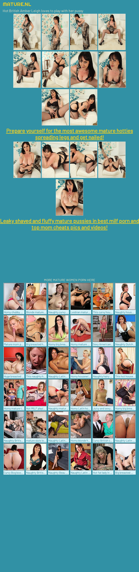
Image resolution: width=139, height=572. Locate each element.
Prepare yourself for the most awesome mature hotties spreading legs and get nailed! (69, 133)
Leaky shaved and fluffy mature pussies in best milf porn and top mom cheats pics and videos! (69, 223)
